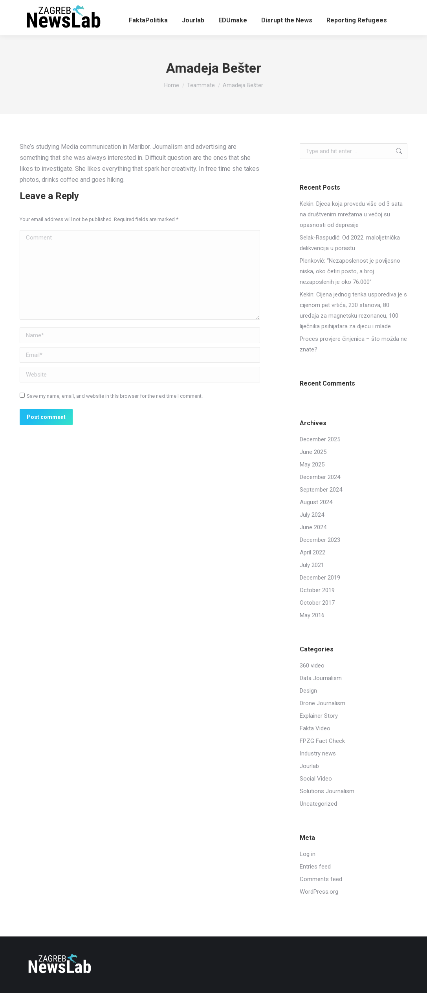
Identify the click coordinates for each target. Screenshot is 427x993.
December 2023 (320, 539)
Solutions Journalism (327, 791)
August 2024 (316, 502)
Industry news (318, 753)
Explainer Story (319, 715)
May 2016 (312, 615)
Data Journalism (321, 678)
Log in (307, 854)
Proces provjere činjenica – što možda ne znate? (353, 344)
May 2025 (312, 464)
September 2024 (321, 489)
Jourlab (309, 766)
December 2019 (320, 577)
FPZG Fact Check (322, 740)
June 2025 (313, 451)
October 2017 (317, 602)
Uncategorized (318, 803)
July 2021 (312, 565)
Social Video (316, 778)
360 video (312, 665)
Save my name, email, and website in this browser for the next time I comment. (115, 396)
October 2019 (317, 590)
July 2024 (312, 514)
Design (308, 690)
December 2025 (320, 439)
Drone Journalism (322, 703)
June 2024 (313, 527)
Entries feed (315, 866)
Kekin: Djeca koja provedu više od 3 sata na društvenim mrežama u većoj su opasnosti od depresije (351, 214)
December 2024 (320, 477)
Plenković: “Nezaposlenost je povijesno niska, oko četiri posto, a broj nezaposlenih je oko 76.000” (350, 271)
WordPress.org (319, 891)
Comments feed (321, 879)
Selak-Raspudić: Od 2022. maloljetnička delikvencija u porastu (350, 243)
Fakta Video (315, 728)
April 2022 (312, 552)
